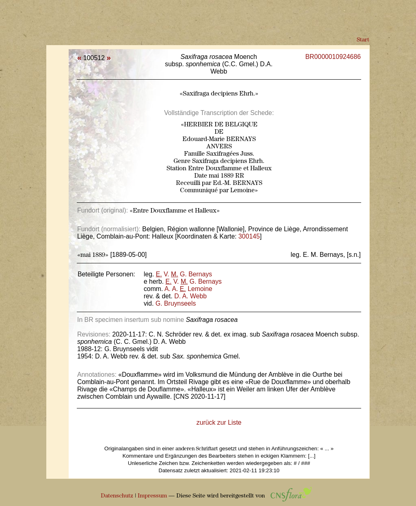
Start (363, 40)
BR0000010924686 (333, 56)
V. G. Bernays (184, 274)
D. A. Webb (190, 296)
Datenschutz (117, 496)
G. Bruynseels (176, 303)
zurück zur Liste (219, 422)
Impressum (152, 496)
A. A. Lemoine (188, 288)
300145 (249, 236)
